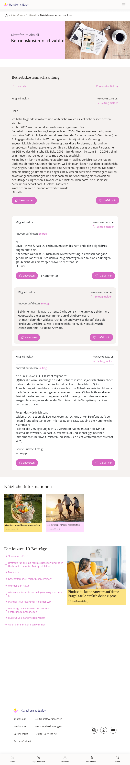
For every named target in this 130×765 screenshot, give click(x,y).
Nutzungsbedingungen (48, 726)
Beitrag (42, 233)
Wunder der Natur (18, 585)
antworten (29, 275)
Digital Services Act (46, 733)
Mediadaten (20, 726)
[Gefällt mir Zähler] (107, 200)
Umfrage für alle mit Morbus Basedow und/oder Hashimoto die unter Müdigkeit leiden (35, 564)
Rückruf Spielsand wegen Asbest (26, 617)
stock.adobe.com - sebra (120, 55)
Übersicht (21, 86)
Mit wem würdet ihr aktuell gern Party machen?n (35, 594)
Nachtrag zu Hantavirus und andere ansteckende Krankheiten (28, 610)
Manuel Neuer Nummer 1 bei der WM (29, 601)
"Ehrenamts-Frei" (18, 556)
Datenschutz (21, 733)
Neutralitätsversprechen (48, 719)
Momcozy (13, 572)
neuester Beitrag (108, 86)
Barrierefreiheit (22, 741)
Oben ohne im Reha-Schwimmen (27, 624)
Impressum (20, 719)
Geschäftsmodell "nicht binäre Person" (30, 578)
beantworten (26, 200)
